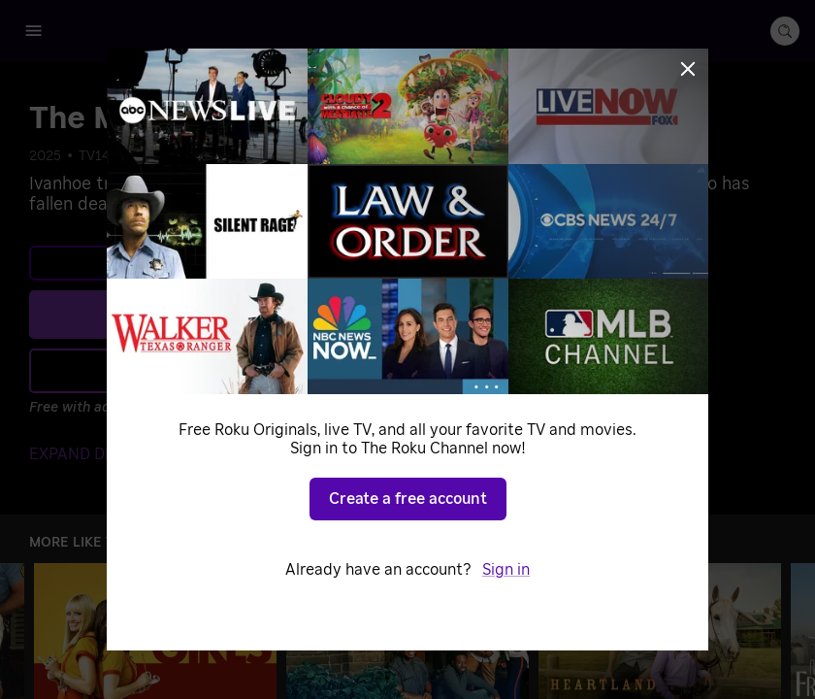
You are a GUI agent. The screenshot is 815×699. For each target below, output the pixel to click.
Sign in (506, 570)
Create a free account (408, 499)
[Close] (687, 68)
